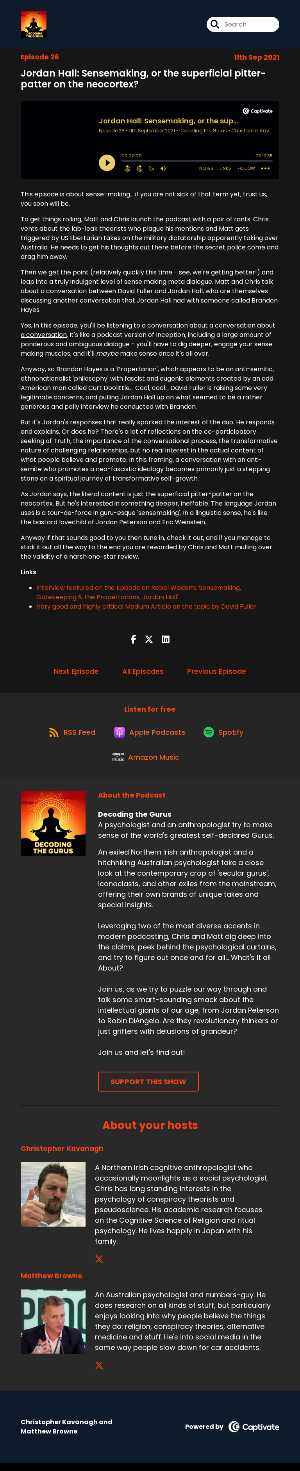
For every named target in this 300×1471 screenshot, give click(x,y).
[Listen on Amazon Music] (146, 764)
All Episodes (143, 673)
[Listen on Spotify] (226, 736)
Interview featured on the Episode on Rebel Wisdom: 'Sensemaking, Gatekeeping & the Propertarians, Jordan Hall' (138, 594)
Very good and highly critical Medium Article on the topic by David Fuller (146, 608)
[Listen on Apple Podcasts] (149, 736)
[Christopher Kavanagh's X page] (99, 1267)
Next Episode (76, 673)
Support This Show (148, 1090)
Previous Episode (216, 673)
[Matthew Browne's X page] (99, 1374)
